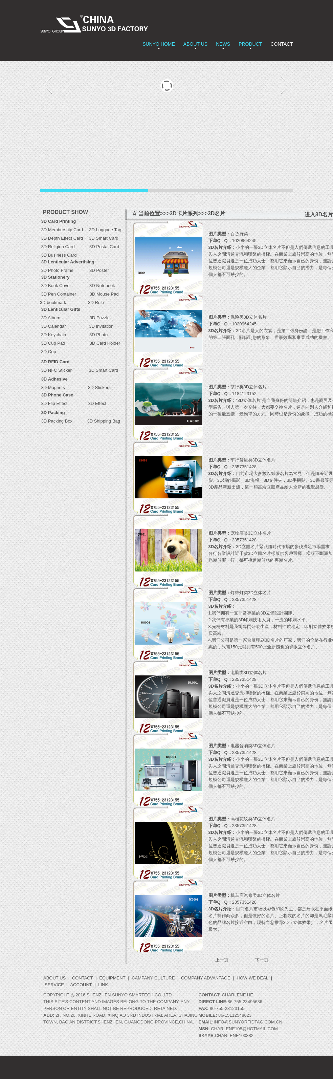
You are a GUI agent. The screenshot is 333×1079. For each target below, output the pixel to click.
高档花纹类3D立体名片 (253, 818)
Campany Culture (153, 977)
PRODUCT (250, 44)
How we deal (252, 977)
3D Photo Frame (65, 270)
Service (54, 984)
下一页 (261, 960)
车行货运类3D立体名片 (253, 459)
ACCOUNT (81, 984)
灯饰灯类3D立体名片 (250, 592)
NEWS (223, 44)
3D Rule (95, 302)
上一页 (221, 960)
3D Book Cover (56, 285)
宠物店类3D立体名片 (250, 533)
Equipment (112, 977)
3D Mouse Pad (104, 294)
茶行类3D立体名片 (248, 386)
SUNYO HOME (158, 44)
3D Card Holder (96, 343)
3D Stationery (55, 277)
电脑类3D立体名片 (248, 672)
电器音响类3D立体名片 (253, 745)
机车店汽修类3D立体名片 (255, 895)
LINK (103, 984)
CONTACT (281, 44)
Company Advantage (205, 977)
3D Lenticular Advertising (67, 261)
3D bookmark (53, 302)
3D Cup (48, 351)
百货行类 (239, 233)
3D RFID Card (55, 361)
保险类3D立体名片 (248, 317)
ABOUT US (195, 44)
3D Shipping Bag (103, 421)
